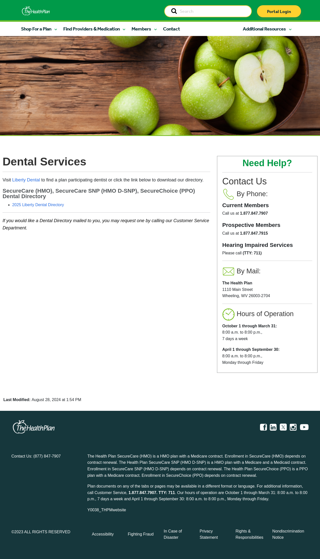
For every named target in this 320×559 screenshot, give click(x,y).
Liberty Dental (26, 179)
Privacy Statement (209, 534)
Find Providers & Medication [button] (91, 29)
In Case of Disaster (173, 534)
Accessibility (103, 534)
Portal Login (279, 11)
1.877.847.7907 (142, 493)
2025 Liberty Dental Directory (38, 205)
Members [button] (141, 29)
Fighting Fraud (141, 534)
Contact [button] (171, 29)
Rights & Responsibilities (249, 534)
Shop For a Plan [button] (36, 29)
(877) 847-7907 (47, 456)
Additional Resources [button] (264, 29)
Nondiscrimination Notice (288, 534)
